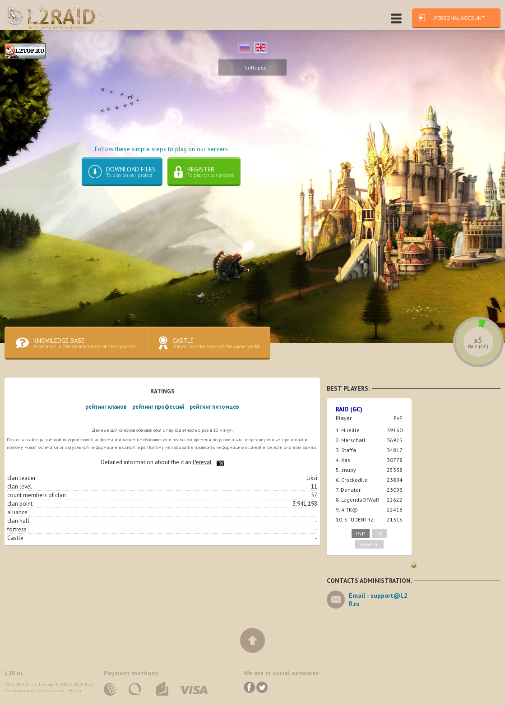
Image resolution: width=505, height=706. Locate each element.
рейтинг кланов (106, 409)
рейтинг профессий (158, 409)
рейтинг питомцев (214, 409)
